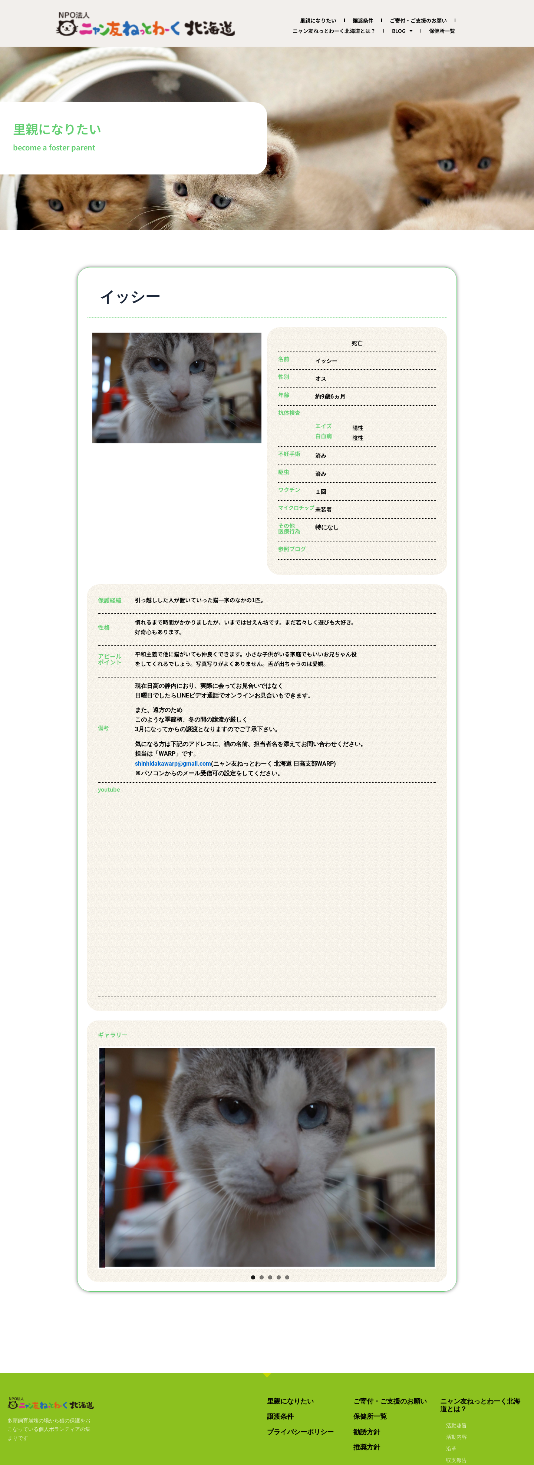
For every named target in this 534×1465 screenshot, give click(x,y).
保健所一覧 (442, 30)
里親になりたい (318, 20)
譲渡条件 (363, 20)
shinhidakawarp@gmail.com (173, 763)
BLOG (402, 31)
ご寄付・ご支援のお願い (418, 20)
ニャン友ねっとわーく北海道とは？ (334, 30)
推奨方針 (366, 1447)
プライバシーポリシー (300, 1432)
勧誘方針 (366, 1432)
